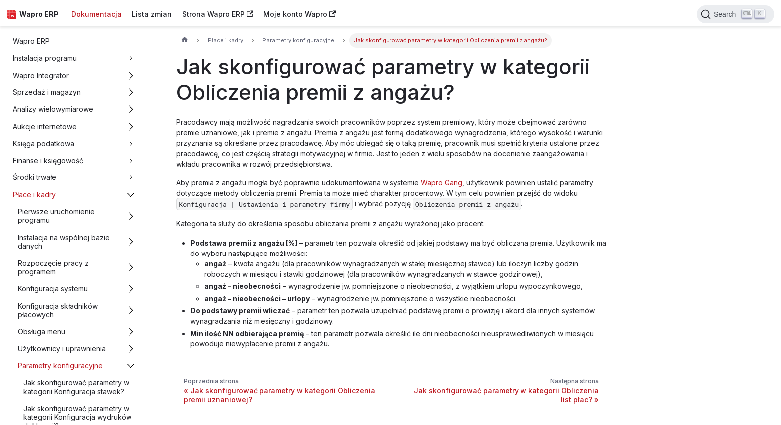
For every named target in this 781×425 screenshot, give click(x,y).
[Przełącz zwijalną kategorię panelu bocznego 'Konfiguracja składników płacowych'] (131, 310)
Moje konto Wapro (299, 14)
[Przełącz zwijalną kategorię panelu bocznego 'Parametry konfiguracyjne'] (131, 365)
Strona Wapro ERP (218, 14)
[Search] (735, 14)
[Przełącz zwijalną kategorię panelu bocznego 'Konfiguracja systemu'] (131, 289)
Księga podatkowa (43, 143)
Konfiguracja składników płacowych (58, 310)
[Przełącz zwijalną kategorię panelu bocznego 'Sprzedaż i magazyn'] (131, 92)
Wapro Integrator (41, 75)
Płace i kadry (34, 194)
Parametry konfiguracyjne (60, 365)
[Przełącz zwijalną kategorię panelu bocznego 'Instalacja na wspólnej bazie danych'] (131, 242)
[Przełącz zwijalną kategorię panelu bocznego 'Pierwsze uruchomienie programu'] (131, 216)
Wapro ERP (31, 41)
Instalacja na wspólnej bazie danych (64, 242)
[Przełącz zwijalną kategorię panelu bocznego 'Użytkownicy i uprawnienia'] (131, 348)
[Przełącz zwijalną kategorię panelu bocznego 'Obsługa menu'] (131, 332)
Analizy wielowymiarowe (53, 109)
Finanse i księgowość (48, 160)
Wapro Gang (441, 182)
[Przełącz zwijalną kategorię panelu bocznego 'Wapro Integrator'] (131, 75)
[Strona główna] (184, 40)
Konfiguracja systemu (53, 288)
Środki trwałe (34, 177)
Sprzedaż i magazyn (47, 92)
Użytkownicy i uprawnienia (62, 348)
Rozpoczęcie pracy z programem (53, 267)
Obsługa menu (41, 331)
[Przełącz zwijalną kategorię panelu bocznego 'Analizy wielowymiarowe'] (131, 109)
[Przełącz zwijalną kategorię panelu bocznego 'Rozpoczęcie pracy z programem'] (131, 267)
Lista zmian (152, 14)
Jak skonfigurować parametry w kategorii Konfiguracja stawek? (76, 387)
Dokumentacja (96, 14)
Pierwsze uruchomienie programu (56, 216)
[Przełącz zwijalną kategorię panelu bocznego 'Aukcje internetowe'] (131, 126)
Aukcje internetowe (45, 126)
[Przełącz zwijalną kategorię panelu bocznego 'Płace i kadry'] (131, 194)
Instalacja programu (45, 58)
